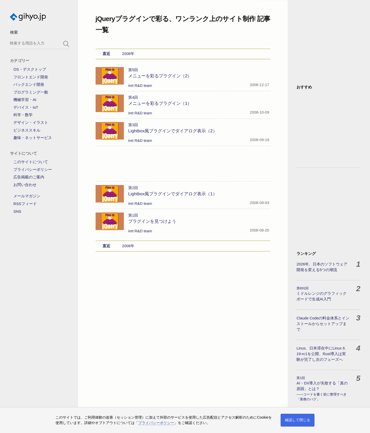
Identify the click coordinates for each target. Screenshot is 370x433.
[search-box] (39, 43)
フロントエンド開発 (30, 77)
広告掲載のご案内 (28, 177)
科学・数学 (23, 115)
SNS (17, 211)
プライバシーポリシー (32, 170)
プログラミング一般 (30, 92)
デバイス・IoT (25, 107)
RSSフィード (24, 204)
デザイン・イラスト (30, 123)
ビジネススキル (26, 130)
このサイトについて (30, 162)
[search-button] (66, 44)
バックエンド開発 (28, 84)
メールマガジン (26, 196)
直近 (106, 54)
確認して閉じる (297, 420)
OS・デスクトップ (29, 69)
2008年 (128, 54)
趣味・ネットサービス (32, 138)
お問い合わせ (24, 185)
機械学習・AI (24, 100)
